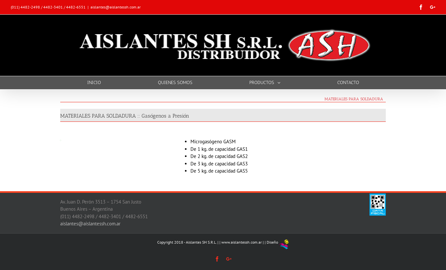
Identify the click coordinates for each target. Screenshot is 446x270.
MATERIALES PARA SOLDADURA (354, 99)
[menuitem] (98, 82)
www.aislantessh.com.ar (241, 242)
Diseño (272, 242)
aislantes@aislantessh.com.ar (116, 7)
